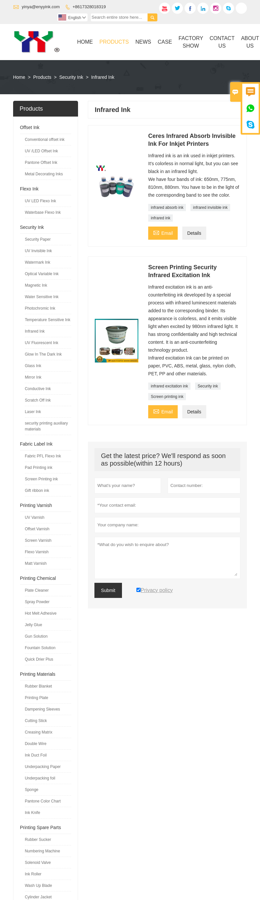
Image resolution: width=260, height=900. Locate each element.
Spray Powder (37, 602)
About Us (250, 42)
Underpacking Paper (43, 766)
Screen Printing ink (41, 479)
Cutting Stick (36, 720)
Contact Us (222, 42)
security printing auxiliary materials (46, 426)
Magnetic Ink (36, 285)
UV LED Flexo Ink (40, 201)
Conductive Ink (38, 388)
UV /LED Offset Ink (41, 151)
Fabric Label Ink (36, 444)
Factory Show (191, 42)
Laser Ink (33, 411)
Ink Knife (32, 812)
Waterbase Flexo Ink (43, 212)
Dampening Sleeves (42, 709)
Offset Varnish (37, 529)
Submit (108, 590)
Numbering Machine (42, 851)
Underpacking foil (40, 778)
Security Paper (38, 239)
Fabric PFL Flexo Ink (43, 456)
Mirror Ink (33, 377)
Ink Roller (33, 874)
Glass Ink (33, 365)
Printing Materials (37, 674)
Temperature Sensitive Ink (47, 320)
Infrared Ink (35, 331)
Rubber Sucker (38, 839)
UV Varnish (35, 517)
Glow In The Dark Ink (43, 354)
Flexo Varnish (37, 552)
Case (165, 42)
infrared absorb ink (167, 207)
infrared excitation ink (169, 386)
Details (194, 233)
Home (85, 42)
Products (114, 42)
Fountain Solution (40, 648)
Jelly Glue (33, 625)
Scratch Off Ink (38, 400)
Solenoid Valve (38, 862)
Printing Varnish (36, 505)
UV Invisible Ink (38, 251)
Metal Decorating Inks (44, 174)
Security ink (208, 386)
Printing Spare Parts (40, 827)
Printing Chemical (38, 578)
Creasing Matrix (38, 732)
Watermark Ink (37, 262)
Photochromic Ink (40, 308)
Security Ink (71, 77)
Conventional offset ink (45, 139)
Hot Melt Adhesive (41, 613)
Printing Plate (36, 697)
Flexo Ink (29, 188)
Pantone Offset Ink (41, 162)
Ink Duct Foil (36, 755)
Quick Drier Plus (39, 659)
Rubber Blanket (38, 686)
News (143, 42)
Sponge (31, 789)
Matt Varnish (36, 563)
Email (163, 232)
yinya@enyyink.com (41, 6)
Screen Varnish (38, 540)
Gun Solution (36, 636)
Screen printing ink (167, 396)
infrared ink (160, 218)
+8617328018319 (89, 6)
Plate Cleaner (37, 590)
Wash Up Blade (38, 885)
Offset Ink (30, 127)
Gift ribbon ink (37, 490)
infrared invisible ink (210, 207)
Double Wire (36, 743)
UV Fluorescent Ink (41, 342)
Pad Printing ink (38, 467)
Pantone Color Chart (43, 801)
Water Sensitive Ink (42, 297)
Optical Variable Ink (42, 274)
